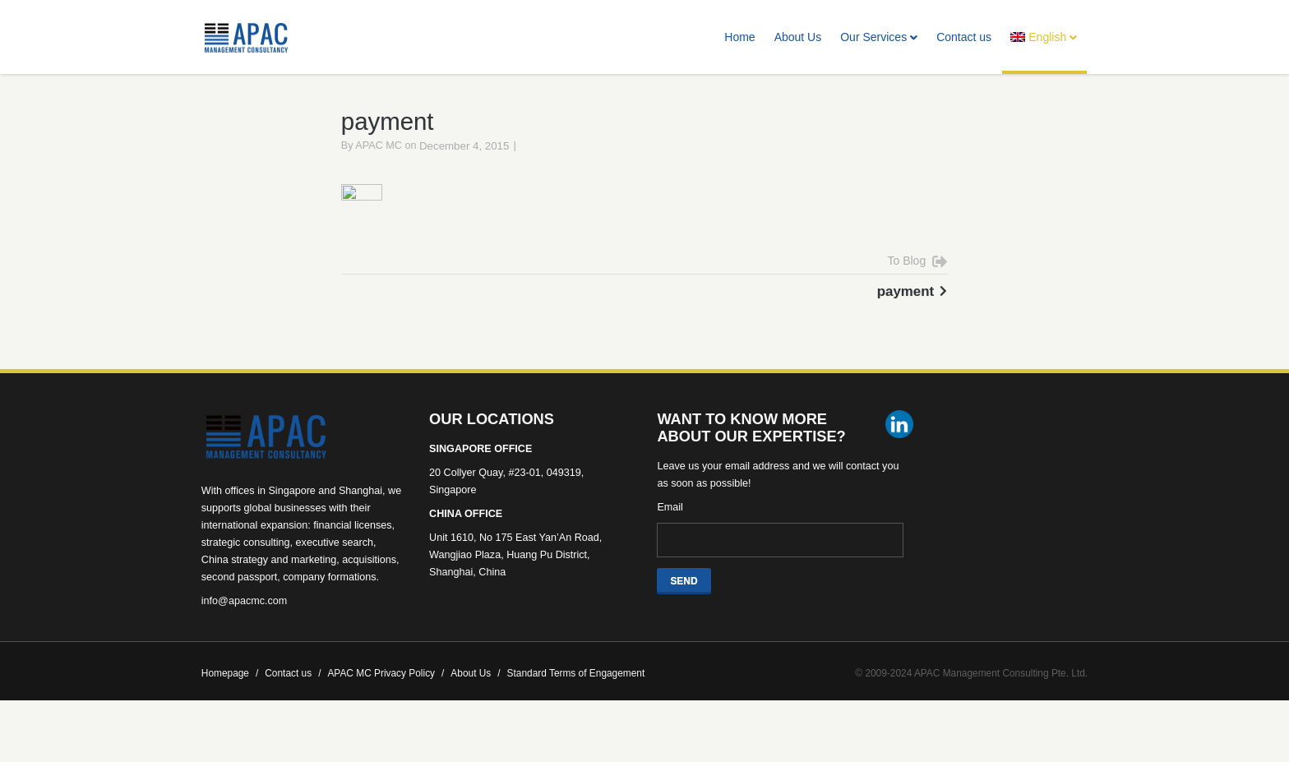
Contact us (963, 37)
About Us (798, 37)
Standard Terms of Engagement (576, 698)
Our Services (878, 37)
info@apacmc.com (244, 625)
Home (739, 37)
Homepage (229, 698)
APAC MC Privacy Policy (385, 698)
